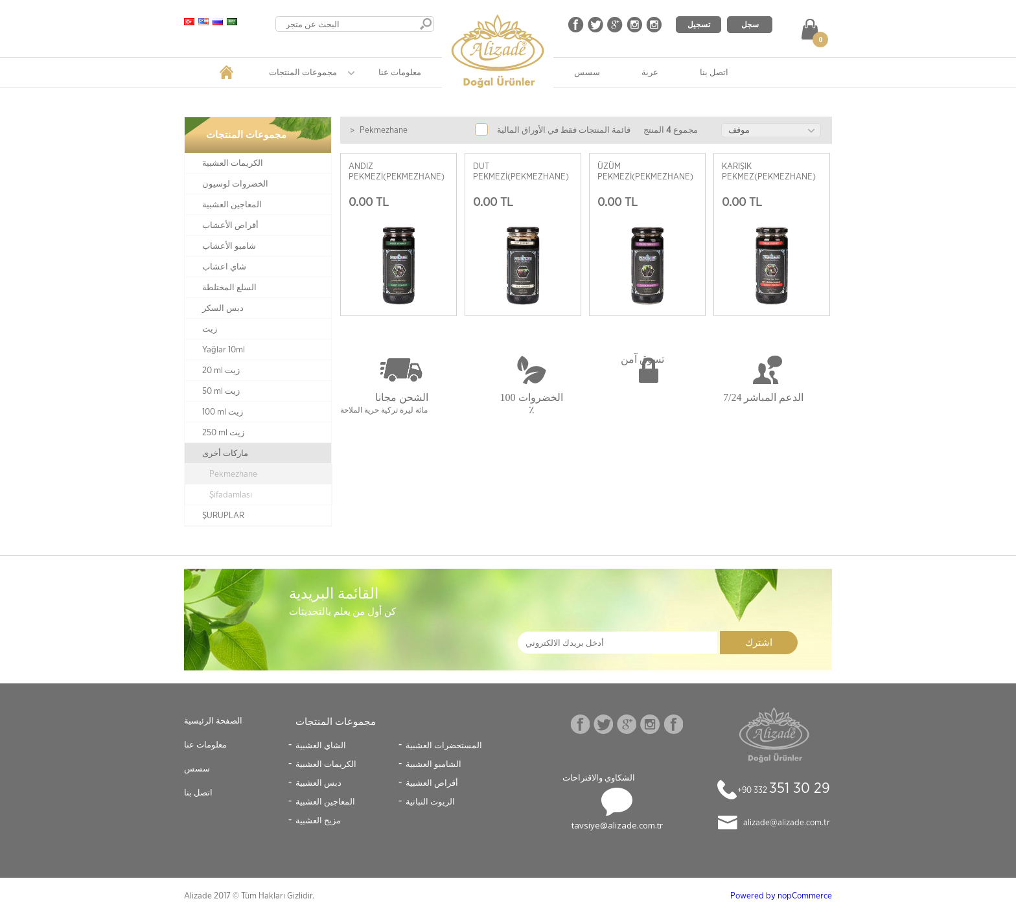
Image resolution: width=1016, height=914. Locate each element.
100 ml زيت (222, 412)
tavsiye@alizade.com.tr (617, 825)
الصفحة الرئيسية (213, 720)
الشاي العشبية (320, 745)
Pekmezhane (233, 474)
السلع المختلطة (229, 287)
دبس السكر (223, 308)
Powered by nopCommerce (781, 895)
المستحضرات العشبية (444, 745)
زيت (209, 329)
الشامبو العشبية (433, 764)
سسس (587, 72)
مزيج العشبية (318, 820)
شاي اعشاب (224, 266)
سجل (750, 24)
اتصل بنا (714, 72)
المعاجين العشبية (232, 204)
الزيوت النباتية (430, 801)
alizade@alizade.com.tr (786, 822)
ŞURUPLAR (223, 515)
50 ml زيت (221, 391)
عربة (649, 72)
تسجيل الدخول (698, 26)
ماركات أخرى (225, 453)
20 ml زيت (221, 370)
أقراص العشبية (432, 782)
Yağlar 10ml (223, 349)
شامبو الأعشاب (229, 246)
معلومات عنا (399, 72)
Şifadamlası (230, 494)
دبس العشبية (318, 782)
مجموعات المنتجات (303, 72)
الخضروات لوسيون (235, 184)
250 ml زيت (223, 432)
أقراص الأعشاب (230, 225)
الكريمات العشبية (232, 163)
